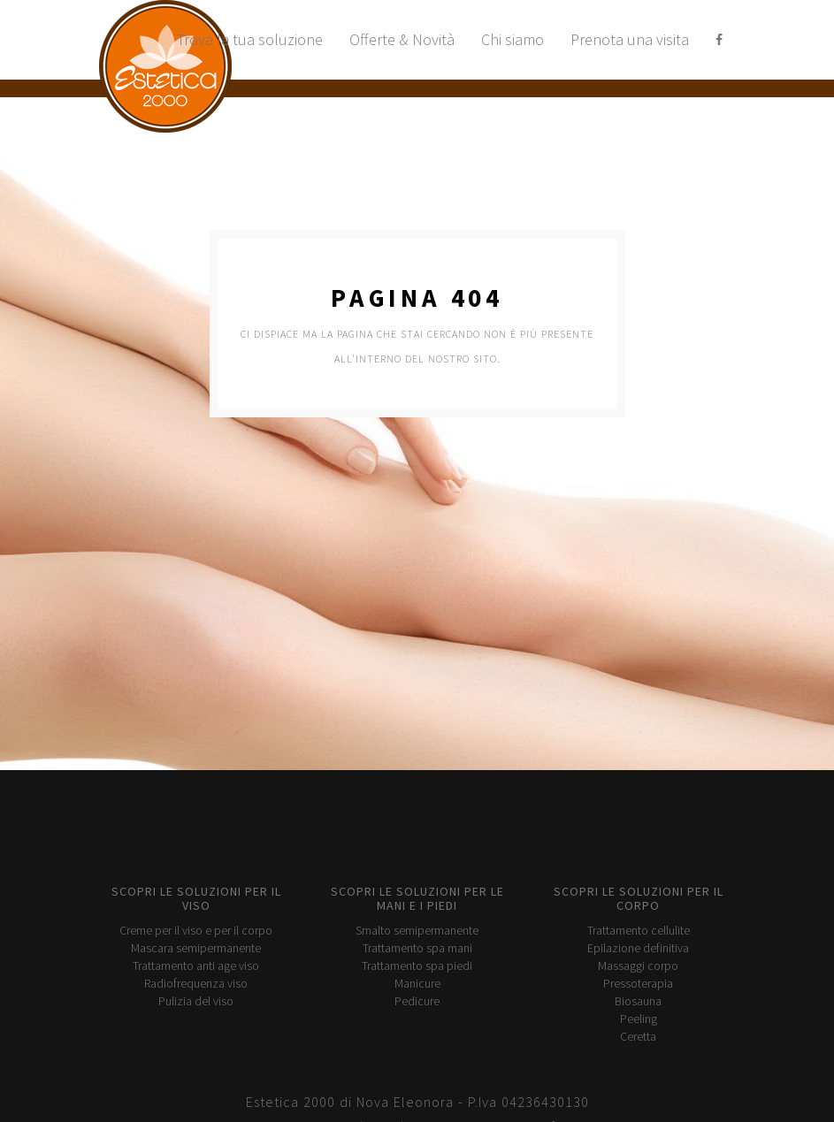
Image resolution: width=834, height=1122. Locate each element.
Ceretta (638, 1036)
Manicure (417, 983)
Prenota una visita (629, 39)
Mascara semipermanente (196, 948)
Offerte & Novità (402, 39)
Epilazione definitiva (638, 948)
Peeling (638, 1019)
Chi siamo (512, 39)
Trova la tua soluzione (250, 39)
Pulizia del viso (195, 1001)
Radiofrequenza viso (196, 983)
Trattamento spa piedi (417, 965)
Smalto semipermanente (417, 930)
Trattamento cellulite (638, 930)
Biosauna (638, 1001)
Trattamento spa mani (417, 948)
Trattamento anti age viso (196, 965)
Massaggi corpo (638, 965)
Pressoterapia (638, 983)
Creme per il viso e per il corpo (195, 930)
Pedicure (417, 1001)
